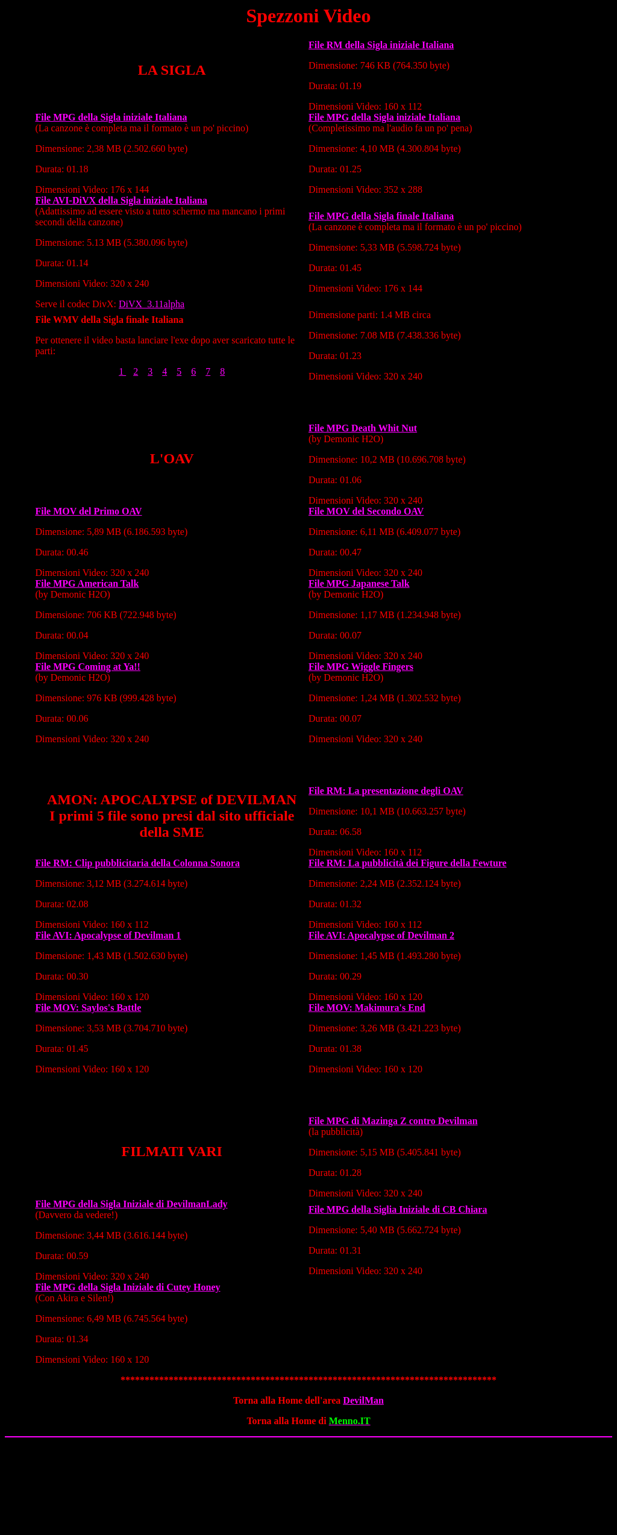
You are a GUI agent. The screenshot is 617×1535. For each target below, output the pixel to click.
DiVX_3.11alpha (151, 304)
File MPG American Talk (87, 583)
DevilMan (363, 1400)
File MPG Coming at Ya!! (87, 666)
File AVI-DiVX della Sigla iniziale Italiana (121, 200)
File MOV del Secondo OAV (366, 511)
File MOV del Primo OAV (88, 511)
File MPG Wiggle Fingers (360, 666)
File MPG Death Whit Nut (362, 428)
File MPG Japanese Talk (359, 583)
